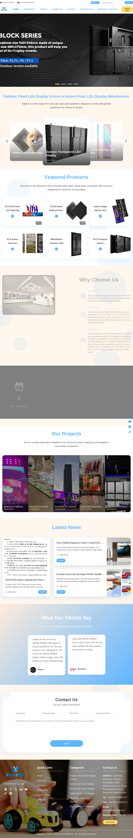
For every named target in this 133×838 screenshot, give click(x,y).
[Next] (119, 50)
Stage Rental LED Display (82, 793)
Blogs (71, 9)
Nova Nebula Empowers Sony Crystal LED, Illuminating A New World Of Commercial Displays (80, 542)
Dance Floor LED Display (82, 806)
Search (129, 2)
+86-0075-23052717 (8, 2)
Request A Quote (107, 9)
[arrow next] (125, 141)
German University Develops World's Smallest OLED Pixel (80, 574)
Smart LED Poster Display (82, 789)
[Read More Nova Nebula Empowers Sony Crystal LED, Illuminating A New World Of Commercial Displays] (60, 560)
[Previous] (13, 50)
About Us (57, 9)
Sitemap (41, 799)
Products (29, 9)
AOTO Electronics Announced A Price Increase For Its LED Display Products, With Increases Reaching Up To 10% (26, 579)
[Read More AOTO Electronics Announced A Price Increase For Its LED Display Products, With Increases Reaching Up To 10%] (42, 592)
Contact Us (86, 9)
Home (16, 9)
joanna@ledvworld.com (27, 2)
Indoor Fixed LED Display (82, 784)
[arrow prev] (7, 141)
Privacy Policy (43, 795)
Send (66, 743)
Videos (43, 9)
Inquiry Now (127, 9)
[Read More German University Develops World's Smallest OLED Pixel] (60, 592)
